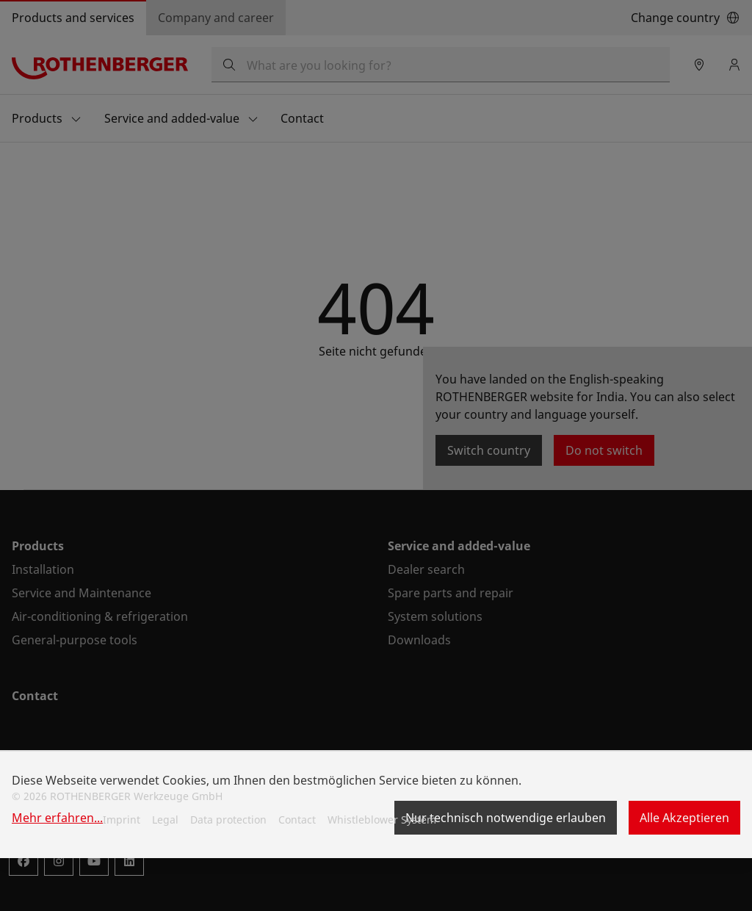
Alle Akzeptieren (684, 818)
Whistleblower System (382, 820)
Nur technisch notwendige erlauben (505, 818)
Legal (165, 820)
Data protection (228, 820)
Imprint (121, 820)
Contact (297, 820)
